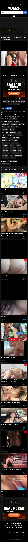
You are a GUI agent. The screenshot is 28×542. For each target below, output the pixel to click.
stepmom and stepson (16, 153)
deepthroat (4, 140)
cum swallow (5, 137)
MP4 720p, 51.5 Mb (6, 163)
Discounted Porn (20, 0)
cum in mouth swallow (14, 137)
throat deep (12, 158)
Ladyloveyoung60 (13, 118)
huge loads (12, 145)
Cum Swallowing (5, 124)
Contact (16, 532)
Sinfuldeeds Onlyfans (16, 523)
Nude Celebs (14, 18)
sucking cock (5, 155)
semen (3, 153)
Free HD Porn (18, 525)
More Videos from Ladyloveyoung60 (12, 170)
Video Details (6, 101)
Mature (12, 126)
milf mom (18, 145)
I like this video (6, 98)
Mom (17, 126)
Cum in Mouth (14, 124)
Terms (22, 532)
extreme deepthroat (13, 140)
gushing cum (5, 145)
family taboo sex (5, 142)
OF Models (11, 2)
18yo (7, 132)
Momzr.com (12, 539)
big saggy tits (10, 135)
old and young (5, 150)
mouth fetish (13, 147)
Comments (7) (16, 104)
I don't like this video (8, 98)
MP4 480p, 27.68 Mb (12, 161)
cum (22, 135)
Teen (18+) (11, 129)
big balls (19, 132)
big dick (4, 135)
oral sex (19, 150)
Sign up (15, 4)
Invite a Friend (7, 532)
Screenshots (21, 101)
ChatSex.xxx (12, 0)
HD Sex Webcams (7, 530)
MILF (8, 126)
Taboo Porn (19, 527)
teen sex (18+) (5, 158)
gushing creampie (15, 142)
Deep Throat (21, 124)
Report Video (14, 101)
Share (10, 104)
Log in (20, 4)
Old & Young (4, 129)
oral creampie (13, 150)
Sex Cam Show (8, 525)
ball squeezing (13, 132)
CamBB (5, 0)
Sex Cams (18, 2)
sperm (8, 153)
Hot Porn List (9, 527)
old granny (20, 147)
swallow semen (18, 155)
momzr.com (9, 108)
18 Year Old (16, 121)
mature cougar (5, 147)
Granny (3, 126)
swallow (11, 155)
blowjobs (17, 135)
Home (6, 523)
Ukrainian (10, 121)
